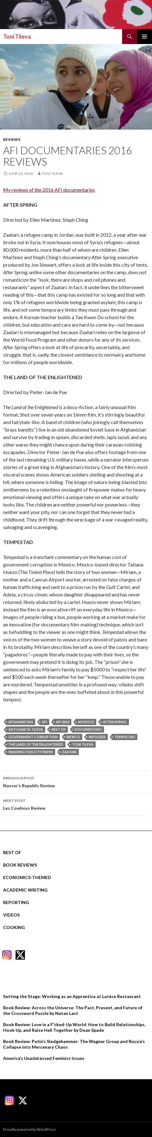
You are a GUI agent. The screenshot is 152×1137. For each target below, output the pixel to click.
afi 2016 (62, 722)
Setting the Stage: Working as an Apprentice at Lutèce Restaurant (72, 996)
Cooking (14, 927)
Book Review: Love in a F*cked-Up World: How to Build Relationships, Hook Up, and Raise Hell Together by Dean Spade (74, 1027)
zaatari (69, 752)
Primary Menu (144, 36)
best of (59, 729)
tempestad (124, 737)
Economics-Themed (27, 877)
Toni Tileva (17, 36)
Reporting (16, 902)
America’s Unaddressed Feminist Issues (43, 1058)
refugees (97, 737)
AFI (44, 722)
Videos (11, 914)
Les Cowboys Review (76, 804)
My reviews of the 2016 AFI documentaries (49, 190)
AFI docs (86, 722)
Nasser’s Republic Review (76, 781)
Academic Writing (25, 889)
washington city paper (30, 752)
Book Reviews (20, 865)
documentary (88, 729)
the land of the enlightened (35, 744)
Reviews (11, 139)
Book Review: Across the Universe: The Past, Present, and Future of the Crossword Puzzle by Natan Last (72, 1010)
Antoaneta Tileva (25, 729)
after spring (115, 722)
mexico (73, 737)
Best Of (12, 852)
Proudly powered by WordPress (29, 1129)
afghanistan (20, 722)
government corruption (33, 737)
